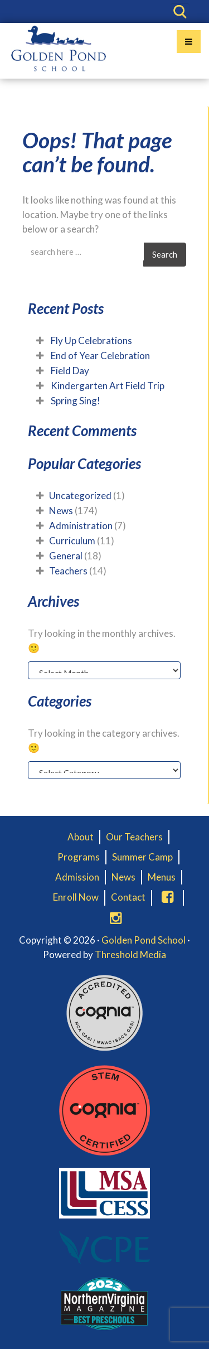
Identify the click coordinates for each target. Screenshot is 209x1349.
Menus (162, 877)
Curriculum (72, 541)
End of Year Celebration (100, 355)
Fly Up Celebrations (91, 340)
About (80, 837)
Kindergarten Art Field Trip (107, 385)
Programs (78, 857)
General (65, 556)
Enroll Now (76, 897)
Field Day (70, 370)
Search (164, 254)
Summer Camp (142, 857)
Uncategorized (80, 495)
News (61, 510)
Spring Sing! (75, 401)
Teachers (68, 571)
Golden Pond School (143, 940)
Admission (77, 877)
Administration (81, 525)
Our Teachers (134, 837)
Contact (128, 897)
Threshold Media (130, 954)
